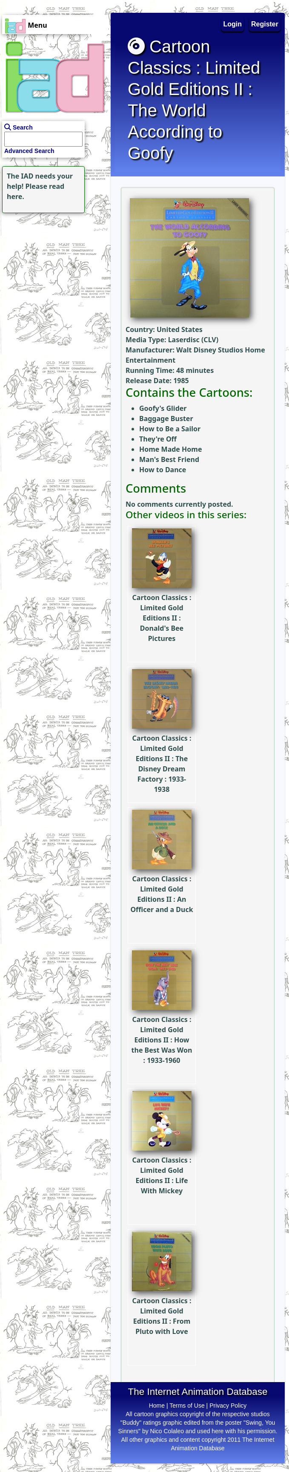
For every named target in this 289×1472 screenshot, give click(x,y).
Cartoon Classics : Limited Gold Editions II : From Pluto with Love (162, 1297)
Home (157, 1405)
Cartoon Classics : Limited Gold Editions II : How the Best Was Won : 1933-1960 (162, 1021)
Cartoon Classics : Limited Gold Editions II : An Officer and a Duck (161, 876)
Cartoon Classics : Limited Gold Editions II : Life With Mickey (162, 1157)
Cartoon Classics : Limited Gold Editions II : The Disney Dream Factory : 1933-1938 (162, 745)
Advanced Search (29, 150)
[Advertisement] (53, 268)
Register (264, 24)
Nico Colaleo (167, 1431)
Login (232, 24)
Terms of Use (186, 1405)
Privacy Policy (227, 1405)
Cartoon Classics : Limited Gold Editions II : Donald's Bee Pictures (162, 599)
